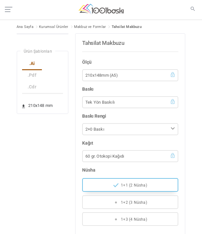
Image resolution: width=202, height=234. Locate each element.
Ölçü (87, 62)
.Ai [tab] (32, 63)
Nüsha (88, 170)
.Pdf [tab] (32, 75)
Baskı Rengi (94, 116)
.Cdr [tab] (32, 86)
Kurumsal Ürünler (53, 27)
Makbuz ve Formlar (90, 27)
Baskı (88, 89)
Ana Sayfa (25, 27)
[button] (130, 75)
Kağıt (87, 143)
